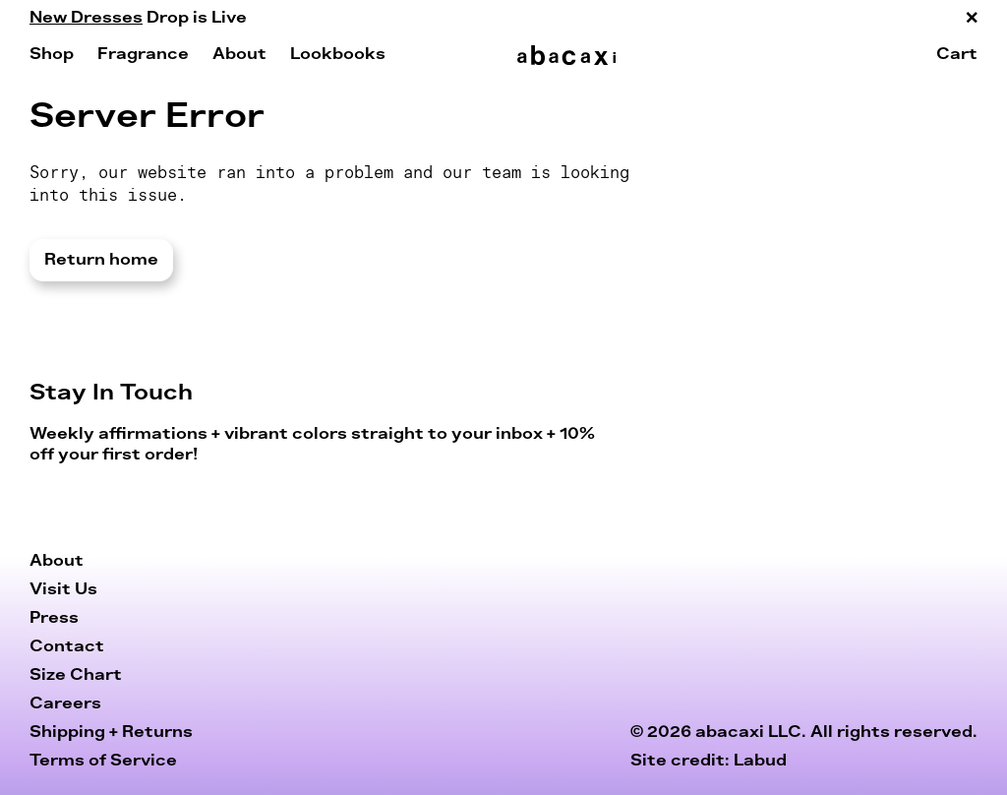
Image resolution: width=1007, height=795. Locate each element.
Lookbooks (337, 54)
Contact (67, 646)
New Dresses (86, 18)
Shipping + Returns (111, 732)
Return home (101, 260)
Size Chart (76, 675)
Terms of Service (103, 760)
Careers (65, 703)
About (239, 54)
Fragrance (143, 54)
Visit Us (63, 589)
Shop (52, 54)
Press (54, 618)
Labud (760, 760)
